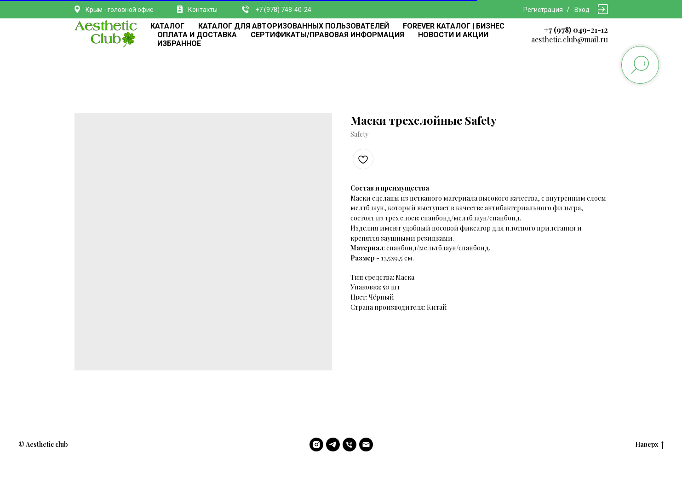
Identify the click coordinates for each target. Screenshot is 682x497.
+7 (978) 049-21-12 (576, 30)
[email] (366, 444)
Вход (582, 9)
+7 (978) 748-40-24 (283, 9)
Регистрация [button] (543, 9)
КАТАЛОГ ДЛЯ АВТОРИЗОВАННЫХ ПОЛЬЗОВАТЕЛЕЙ (293, 26)
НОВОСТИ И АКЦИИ (453, 34)
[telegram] (333, 444)
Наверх (649, 444)
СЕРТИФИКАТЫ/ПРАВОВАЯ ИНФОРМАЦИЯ (327, 34)
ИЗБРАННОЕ (179, 43)
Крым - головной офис (119, 9)
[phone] (349, 444)
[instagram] (316, 444)
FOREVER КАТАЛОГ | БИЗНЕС (453, 26)
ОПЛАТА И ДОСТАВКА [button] (197, 34)
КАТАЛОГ (167, 26)
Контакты (203, 9)
